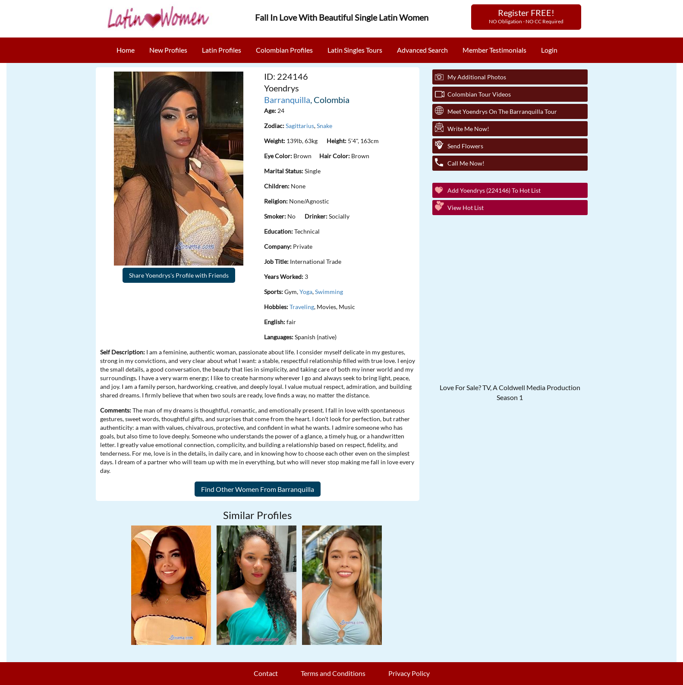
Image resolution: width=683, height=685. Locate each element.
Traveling (302, 306)
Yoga (305, 291)
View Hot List (465, 207)
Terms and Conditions (333, 673)
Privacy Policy (409, 673)
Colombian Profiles (284, 50)
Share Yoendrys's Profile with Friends (179, 275)
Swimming (329, 291)
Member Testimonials (494, 50)
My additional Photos (476, 77)
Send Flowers (465, 146)
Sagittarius (300, 125)
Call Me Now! (466, 163)
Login (549, 50)
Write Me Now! (468, 128)
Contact (266, 673)
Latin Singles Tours (354, 50)
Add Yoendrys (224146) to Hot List (494, 190)
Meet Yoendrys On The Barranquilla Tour (502, 111)
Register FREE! (526, 16)
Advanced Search (422, 50)
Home (125, 50)
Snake (324, 125)
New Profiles (168, 50)
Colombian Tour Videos (479, 94)
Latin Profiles (221, 50)
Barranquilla (287, 99)
